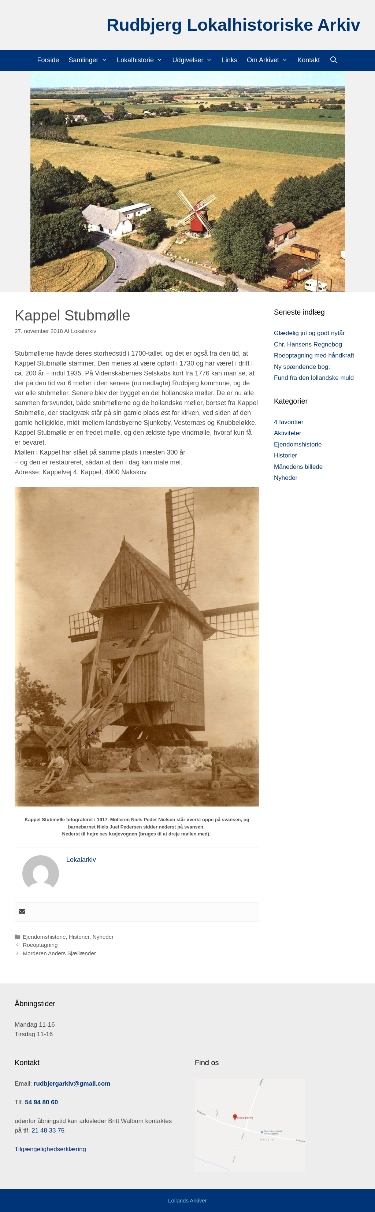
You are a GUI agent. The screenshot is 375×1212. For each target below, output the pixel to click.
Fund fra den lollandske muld (314, 377)
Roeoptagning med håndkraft (314, 355)
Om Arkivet (270, 60)
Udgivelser (194, 60)
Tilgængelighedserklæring (50, 1149)
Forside (48, 60)
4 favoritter (288, 422)
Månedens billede (298, 466)
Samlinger (90, 60)
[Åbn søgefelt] (333, 60)
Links (229, 60)
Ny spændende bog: (302, 366)
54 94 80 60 (41, 1102)
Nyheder (103, 937)
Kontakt (308, 60)
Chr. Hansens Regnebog (308, 344)
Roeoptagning (40, 945)
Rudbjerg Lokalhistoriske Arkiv (233, 24)
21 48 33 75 (47, 1130)
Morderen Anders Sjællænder (59, 953)
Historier (79, 937)
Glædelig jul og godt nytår (309, 333)
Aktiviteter (287, 433)
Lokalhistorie (142, 60)
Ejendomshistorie (44, 937)
